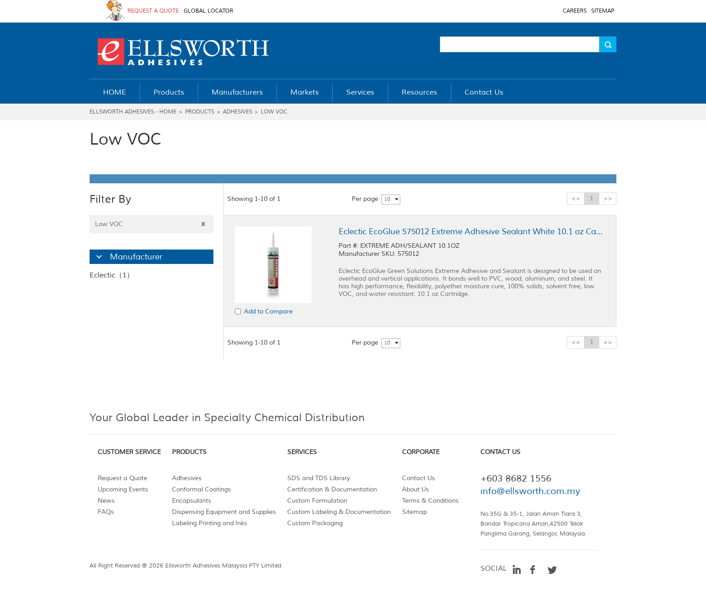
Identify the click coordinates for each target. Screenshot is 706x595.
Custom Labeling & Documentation (339, 512)
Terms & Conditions (430, 500)
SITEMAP (602, 11)
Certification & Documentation (332, 489)
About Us (415, 489)
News (106, 500)
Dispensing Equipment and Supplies (224, 512)
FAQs (106, 512)
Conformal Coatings (201, 489)
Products (199, 112)
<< (575, 198)
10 (387, 199)
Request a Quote (122, 478)
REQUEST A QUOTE (153, 11)
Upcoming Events (123, 489)
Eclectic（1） (112, 275)
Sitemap (414, 512)
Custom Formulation (317, 500)
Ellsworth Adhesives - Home (133, 112)
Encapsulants (191, 500)
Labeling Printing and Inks (209, 523)
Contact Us (418, 478)
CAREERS (575, 11)
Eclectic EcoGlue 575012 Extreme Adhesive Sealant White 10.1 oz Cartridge (471, 231)
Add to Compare (268, 311)
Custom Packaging (315, 523)
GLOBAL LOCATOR (208, 11)
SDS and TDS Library (318, 478)
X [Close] (203, 224)
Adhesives (237, 112)
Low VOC (274, 112)
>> (607, 198)
